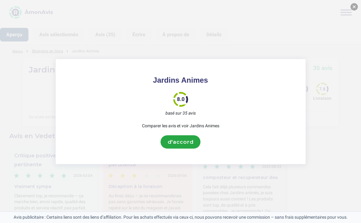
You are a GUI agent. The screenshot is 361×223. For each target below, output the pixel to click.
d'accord (181, 142)
